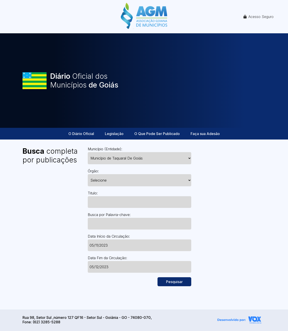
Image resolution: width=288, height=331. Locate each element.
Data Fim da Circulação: (107, 258)
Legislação (114, 133)
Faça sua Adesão (205, 133)
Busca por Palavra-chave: (109, 214)
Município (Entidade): (105, 149)
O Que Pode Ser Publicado (157, 133)
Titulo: (93, 193)
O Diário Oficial (81, 133)
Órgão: (93, 171)
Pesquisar (174, 281)
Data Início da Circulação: (109, 236)
